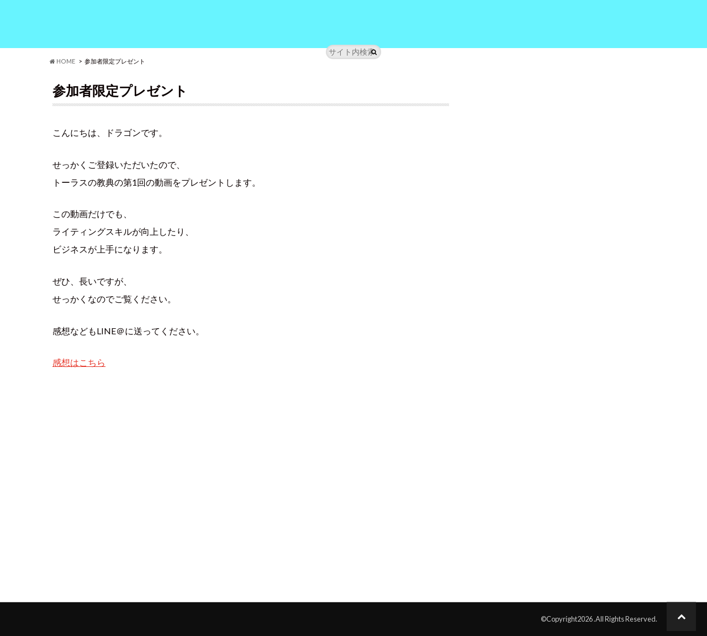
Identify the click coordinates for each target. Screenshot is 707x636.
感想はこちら (78, 362)
